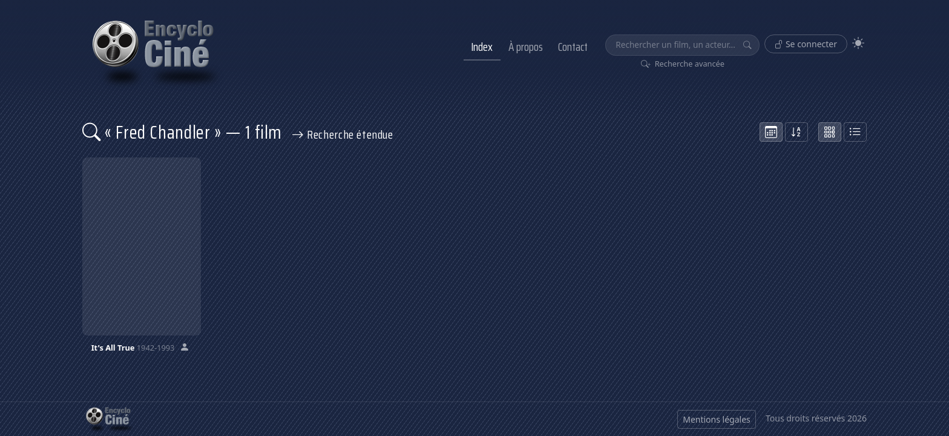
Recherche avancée (683, 63)
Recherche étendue (342, 134)
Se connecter (806, 44)
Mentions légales (716, 419)
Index (482, 47)
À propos (525, 47)
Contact (573, 47)
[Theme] (858, 43)
